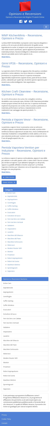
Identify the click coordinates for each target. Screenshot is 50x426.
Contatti (4, 423)
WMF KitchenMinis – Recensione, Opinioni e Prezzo (22, 36)
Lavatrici (10, 232)
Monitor (10, 251)
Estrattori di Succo (14, 216)
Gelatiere (10, 225)
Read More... (6, 57)
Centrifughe (11, 203)
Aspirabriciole (12, 196)
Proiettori (10, 255)
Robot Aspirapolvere (14, 258)
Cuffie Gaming (12, 206)
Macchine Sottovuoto (15, 242)
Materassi (11, 245)
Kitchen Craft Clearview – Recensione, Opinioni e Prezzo (25, 93)
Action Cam (11, 193)
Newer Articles (9, 182)
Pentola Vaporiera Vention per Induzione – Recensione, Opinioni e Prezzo (23, 150)
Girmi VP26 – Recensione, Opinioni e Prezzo (24, 64)
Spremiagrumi (12, 268)
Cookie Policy (6, 419)
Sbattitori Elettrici (13, 265)
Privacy (4, 415)
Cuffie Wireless (12, 209)
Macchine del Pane (14, 238)
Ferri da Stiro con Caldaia (16, 219)
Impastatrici (11, 229)
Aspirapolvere (12, 199)
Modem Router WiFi (14, 248)
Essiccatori (11, 212)
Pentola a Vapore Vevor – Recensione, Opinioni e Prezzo (25, 121)
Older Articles (8, 177)
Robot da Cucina (13, 261)
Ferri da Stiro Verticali (15, 222)
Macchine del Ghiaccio (15, 235)
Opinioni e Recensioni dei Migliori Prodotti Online (25, 17)
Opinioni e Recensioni (25, 14)
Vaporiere (11, 271)
